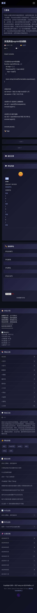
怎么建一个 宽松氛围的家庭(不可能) (12, 504)
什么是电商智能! (6, 472)
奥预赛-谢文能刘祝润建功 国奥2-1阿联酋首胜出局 (16, 486)
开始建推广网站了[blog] (8, 481)
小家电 (3, 401)
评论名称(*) (9, 251)
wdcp (4, 450)
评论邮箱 (8, 259)
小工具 (3, 388)
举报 (6, 214)
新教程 (3, 370)
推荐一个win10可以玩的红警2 (10, 527)
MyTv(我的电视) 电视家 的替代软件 (12, 499)
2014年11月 (5, 574)
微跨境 (3, 379)
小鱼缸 (3, 392)
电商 (26, 446)
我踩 (6, 204)
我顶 (6, 193)
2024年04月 (5, 547)
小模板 (3, 374)
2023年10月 (5, 565)
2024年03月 (5, 552)
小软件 (3, 361)
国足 (4, 446)
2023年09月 (5, 570)
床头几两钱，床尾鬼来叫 (9, 463)
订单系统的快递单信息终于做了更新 (12, 490)
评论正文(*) (9, 276)
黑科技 (3, 383)
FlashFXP (11, 446)
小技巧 (24, 45)
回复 (6, 225)
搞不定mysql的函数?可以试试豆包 (12, 495)
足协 (11, 450)
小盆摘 (3, 397)
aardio (19, 446)
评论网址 (8, 268)
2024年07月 (5, 538)
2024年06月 (5, 543)
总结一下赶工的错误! (7, 477)
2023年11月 (5, 561)
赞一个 (3, 417)
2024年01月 (5, 556)
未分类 (3, 357)
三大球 (3, 406)
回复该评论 (8, 187)
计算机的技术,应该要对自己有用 (11, 468)
